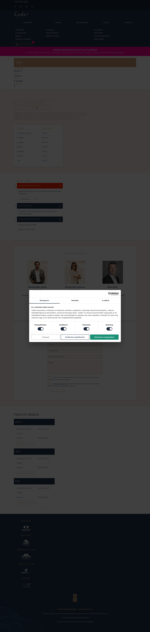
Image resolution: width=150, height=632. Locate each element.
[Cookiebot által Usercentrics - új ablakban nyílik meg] (110, 293)
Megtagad (45, 337)
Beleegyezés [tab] (44, 300)
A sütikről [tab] (105, 300)
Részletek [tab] (75, 300)
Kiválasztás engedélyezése (75, 337)
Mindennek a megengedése (104, 337)
